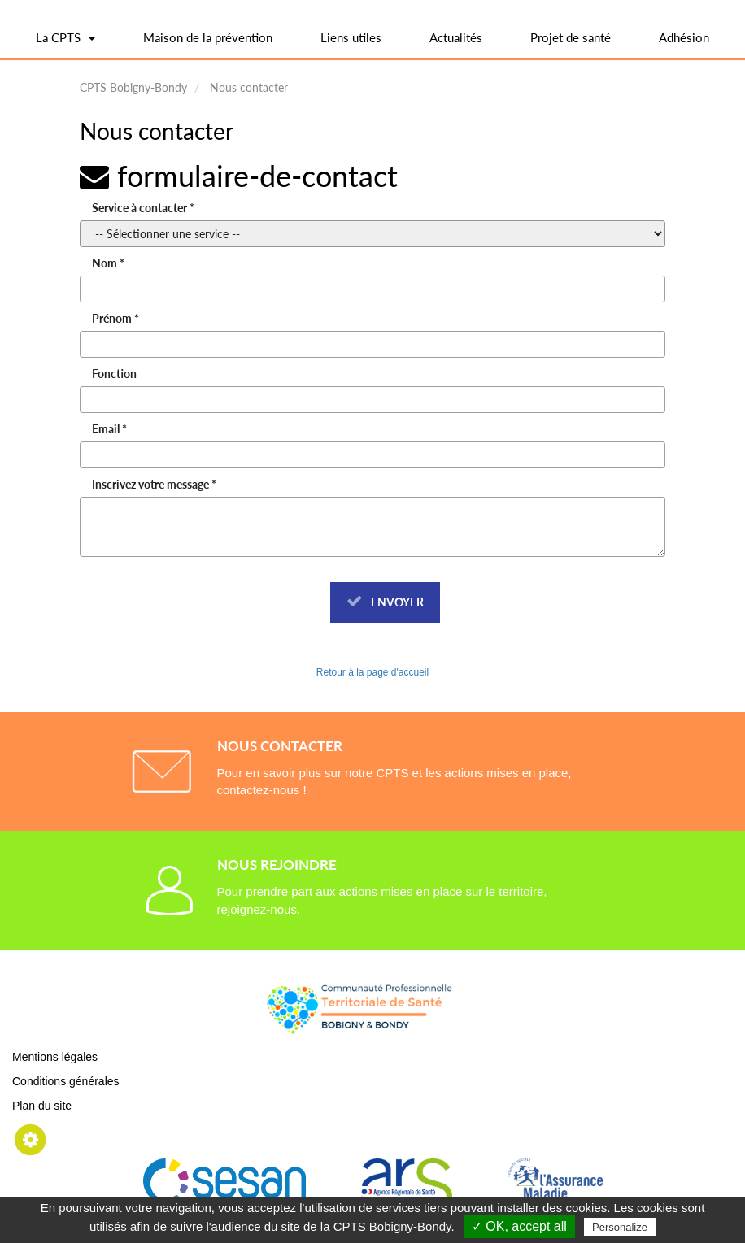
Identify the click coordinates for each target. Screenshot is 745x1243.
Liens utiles (350, 37)
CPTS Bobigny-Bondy (133, 87)
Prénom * (115, 318)
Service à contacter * (143, 208)
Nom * (108, 263)
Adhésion (684, 37)
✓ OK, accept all (519, 1226)
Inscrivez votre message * (154, 484)
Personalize (619, 1227)
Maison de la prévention (207, 37)
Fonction (114, 373)
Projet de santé (570, 37)
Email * (109, 429)
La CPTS (65, 43)
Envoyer (385, 601)
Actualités (455, 37)
